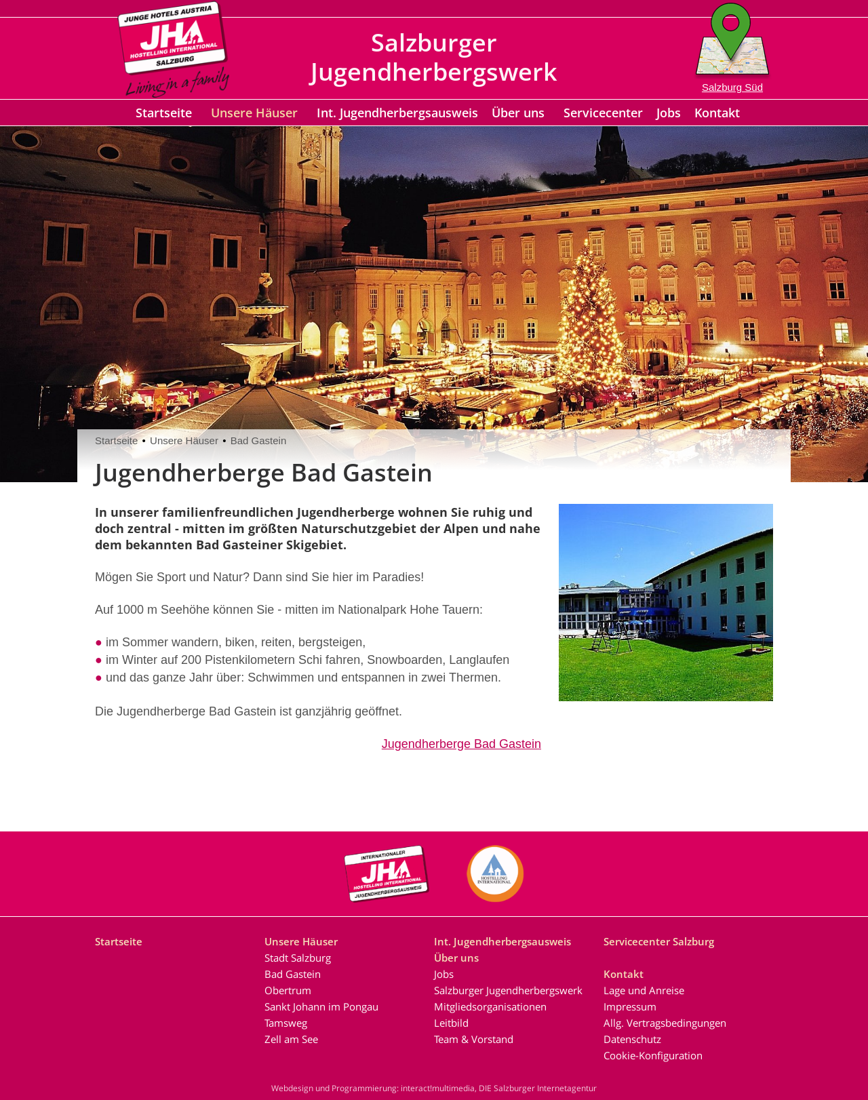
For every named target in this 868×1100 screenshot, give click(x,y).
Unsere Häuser (254, 112)
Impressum (630, 1006)
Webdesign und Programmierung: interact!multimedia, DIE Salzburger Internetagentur (434, 1088)
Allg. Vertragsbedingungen (665, 1022)
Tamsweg (285, 1022)
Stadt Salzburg (297, 957)
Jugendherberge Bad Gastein (461, 744)
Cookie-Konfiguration (653, 1055)
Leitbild (451, 1022)
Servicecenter (603, 112)
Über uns (518, 112)
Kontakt (717, 112)
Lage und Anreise (644, 990)
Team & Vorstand (473, 1039)
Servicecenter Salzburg (659, 941)
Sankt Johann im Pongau (321, 1006)
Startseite (164, 112)
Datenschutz (632, 1039)
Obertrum (287, 990)
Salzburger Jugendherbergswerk (508, 990)
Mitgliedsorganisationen (490, 1006)
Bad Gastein (259, 440)
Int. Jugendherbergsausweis (397, 112)
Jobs (668, 112)
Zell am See (291, 1039)
